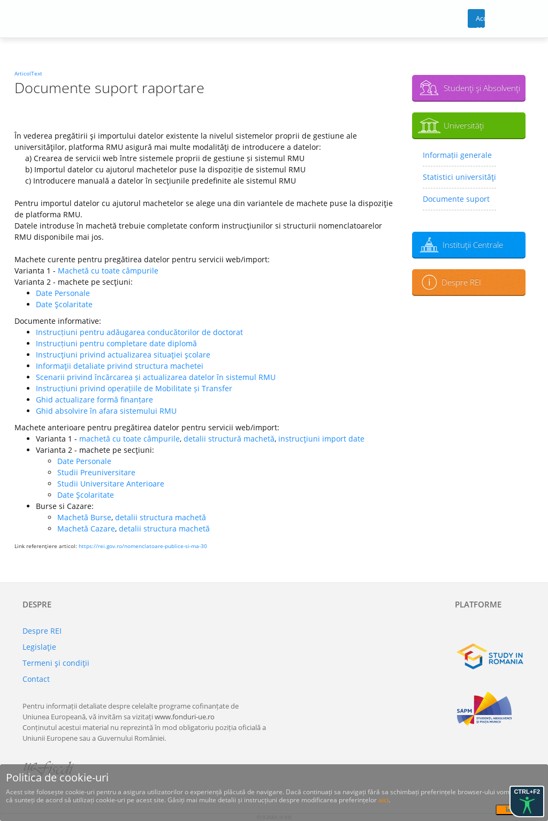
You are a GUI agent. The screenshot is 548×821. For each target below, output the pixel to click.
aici (383, 799)
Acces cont (480, 20)
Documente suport (456, 199)
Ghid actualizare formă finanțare (94, 399)
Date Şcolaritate (64, 304)
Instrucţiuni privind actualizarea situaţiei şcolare (123, 354)
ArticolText (28, 73)
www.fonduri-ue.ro (185, 716)
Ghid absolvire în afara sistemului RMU (106, 411)
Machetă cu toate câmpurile (108, 270)
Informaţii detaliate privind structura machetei (119, 366)
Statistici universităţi (459, 177)
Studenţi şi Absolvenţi (482, 87)
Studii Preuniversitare (96, 472)
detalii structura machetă (160, 517)
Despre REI (461, 282)
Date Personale (63, 293)
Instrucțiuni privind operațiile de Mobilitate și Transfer (134, 388)
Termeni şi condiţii (55, 663)
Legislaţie (39, 647)
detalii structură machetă (229, 439)
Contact (36, 679)
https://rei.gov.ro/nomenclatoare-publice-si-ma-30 (143, 546)
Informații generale (457, 155)
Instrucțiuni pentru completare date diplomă (116, 343)
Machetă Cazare (86, 528)
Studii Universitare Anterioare (110, 483)
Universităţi (464, 125)
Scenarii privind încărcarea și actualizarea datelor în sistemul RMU (156, 377)
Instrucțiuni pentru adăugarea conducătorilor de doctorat (139, 332)
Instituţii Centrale (473, 244)
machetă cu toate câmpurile (129, 439)
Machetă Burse (84, 517)
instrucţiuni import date (321, 439)
